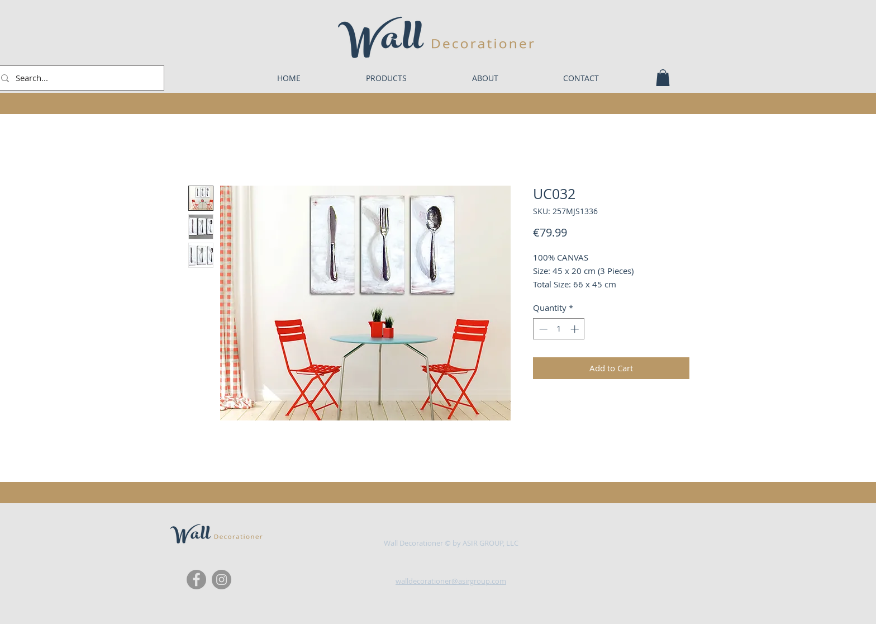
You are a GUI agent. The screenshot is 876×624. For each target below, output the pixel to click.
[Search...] (78, 78)
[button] (663, 77)
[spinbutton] (559, 329)
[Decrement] (542, 329)
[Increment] (575, 329)
